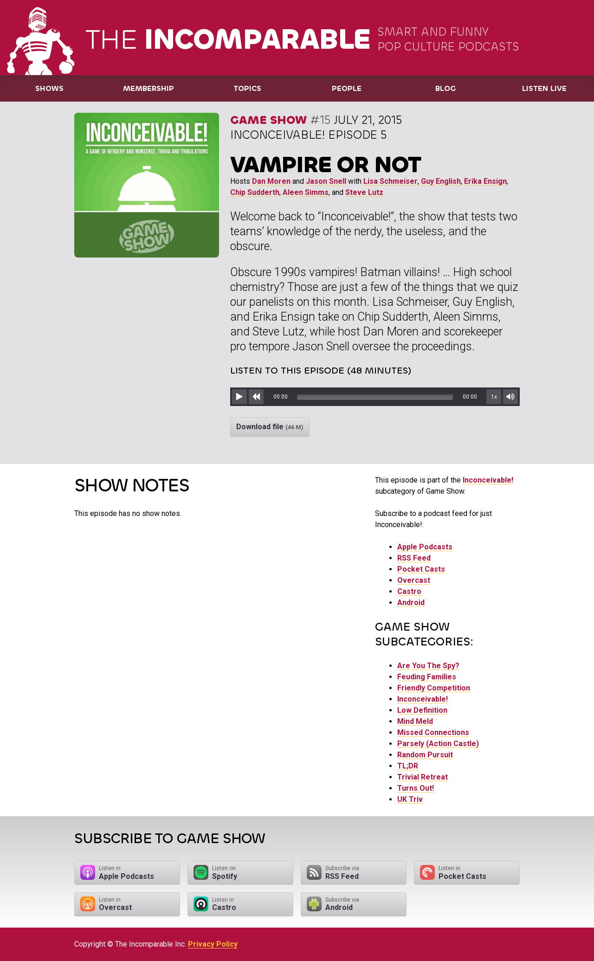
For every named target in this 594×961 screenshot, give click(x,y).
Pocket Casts (421, 569)
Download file (269, 426)
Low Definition (422, 710)
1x (494, 396)
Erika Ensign (485, 181)
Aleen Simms (306, 192)
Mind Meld (415, 721)
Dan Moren (271, 181)
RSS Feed (414, 558)
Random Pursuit (425, 754)
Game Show (268, 120)
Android (411, 602)
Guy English (441, 181)
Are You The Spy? (428, 665)
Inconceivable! (488, 480)
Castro (409, 591)
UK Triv (410, 799)
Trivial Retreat (422, 777)
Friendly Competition (433, 688)
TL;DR (407, 765)
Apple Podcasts (424, 546)
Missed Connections (433, 732)
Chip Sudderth (254, 192)
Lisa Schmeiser (390, 181)
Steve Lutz (364, 192)
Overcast (413, 580)
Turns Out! (415, 788)
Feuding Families (426, 676)
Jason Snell (326, 181)
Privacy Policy (213, 944)
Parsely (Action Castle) (438, 743)
